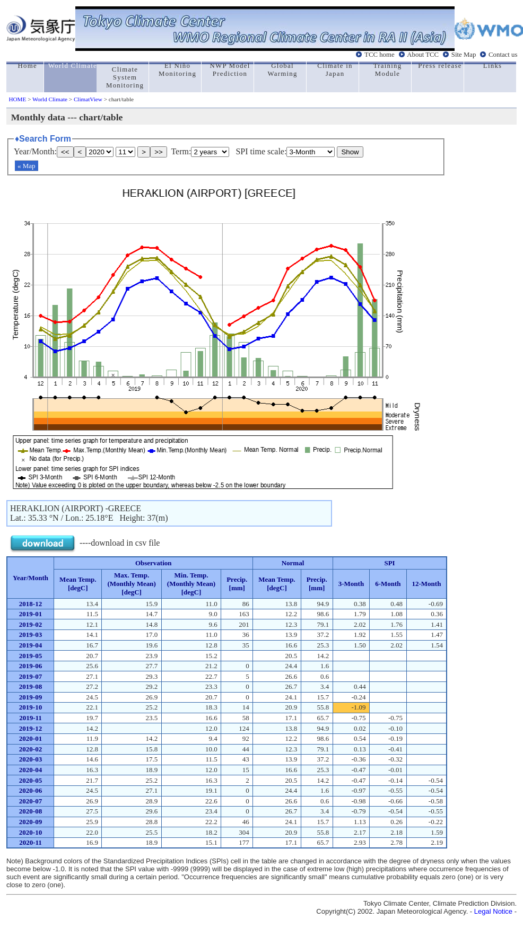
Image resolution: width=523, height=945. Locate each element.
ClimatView (88, 99)
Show (350, 152)
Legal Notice (493, 911)
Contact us (503, 54)
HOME (17, 99)
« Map (27, 166)
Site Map (463, 54)
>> (158, 152)
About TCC (423, 54)
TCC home (379, 54)
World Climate (49, 99)
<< (65, 152)
